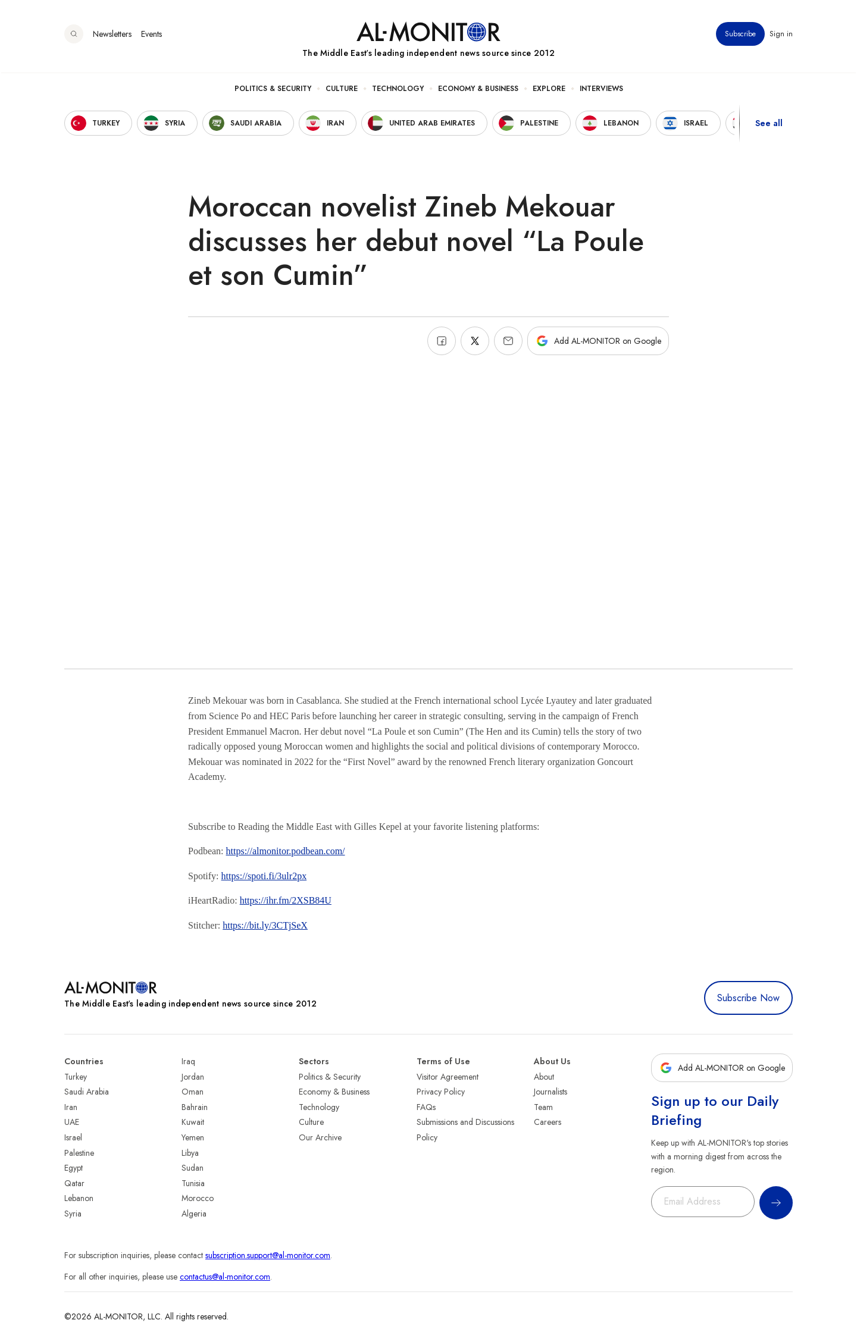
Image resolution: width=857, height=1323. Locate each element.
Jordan (193, 1077)
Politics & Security (272, 89)
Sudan (193, 1168)
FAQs (426, 1107)
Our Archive (320, 1137)
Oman (193, 1092)
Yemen (193, 1137)
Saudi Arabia (86, 1092)
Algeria (194, 1213)
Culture (342, 89)
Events (151, 35)
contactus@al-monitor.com (225, 1277)
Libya (190, 1153)
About (544, 1077)
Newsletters (112, 35)
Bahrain (195, 1107)
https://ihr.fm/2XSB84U (285, 900)
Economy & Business (478, 89)
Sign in (781, 35)
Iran (70, 1107)
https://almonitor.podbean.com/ (285, 851)
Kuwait (193, 1122)
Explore (549, 89)
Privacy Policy (441, 1092)
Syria (73, 1213)
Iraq (188, 1061)
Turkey (75, 1077)
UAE (71, 1122)
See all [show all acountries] (769, 124)
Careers (547, 1122)
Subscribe (740, 35)
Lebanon (78, 1198)
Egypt (73, 1168)
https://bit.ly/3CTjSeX (265, 925)
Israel (73, 1137)
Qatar (74, 1183)
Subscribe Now (748, 998)
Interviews (601, 89)
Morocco (198, 1198)
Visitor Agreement (447, 1077)
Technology (398, 89)
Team (543, 1107)
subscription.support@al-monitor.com (267, 1255)
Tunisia (193, 1183)
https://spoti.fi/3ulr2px (264, 876)
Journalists (550, 1092)
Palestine (79, 1153)
